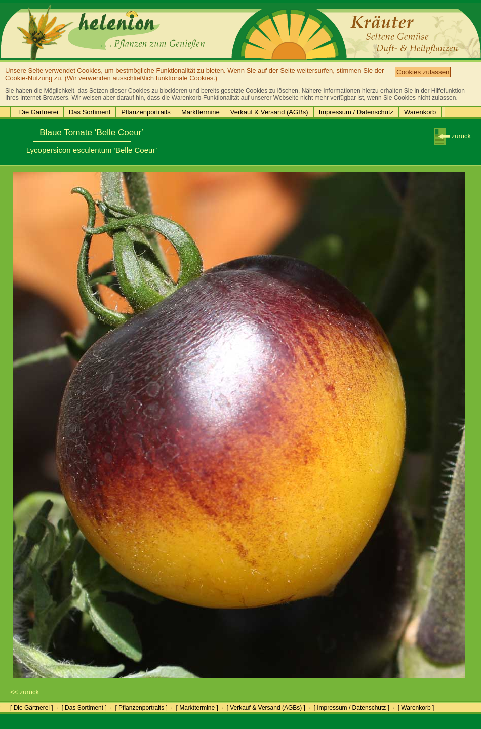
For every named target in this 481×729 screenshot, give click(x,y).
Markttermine (200, 112)
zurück (452, 136)
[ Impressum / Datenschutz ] (351, 707)
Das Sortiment (89, 112)
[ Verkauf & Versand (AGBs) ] (266, 707)
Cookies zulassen (422, 72)
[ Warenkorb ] (416, 707)
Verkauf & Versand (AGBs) (269, 112)
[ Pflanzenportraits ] (141, 707)
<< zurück (24, 692)
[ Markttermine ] (197, 707)
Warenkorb (420, 112)
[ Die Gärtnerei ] (31, 707)
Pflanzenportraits (146, 112)
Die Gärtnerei (38, 112)
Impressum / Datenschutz (356, 112)
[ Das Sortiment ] (83, 707)
